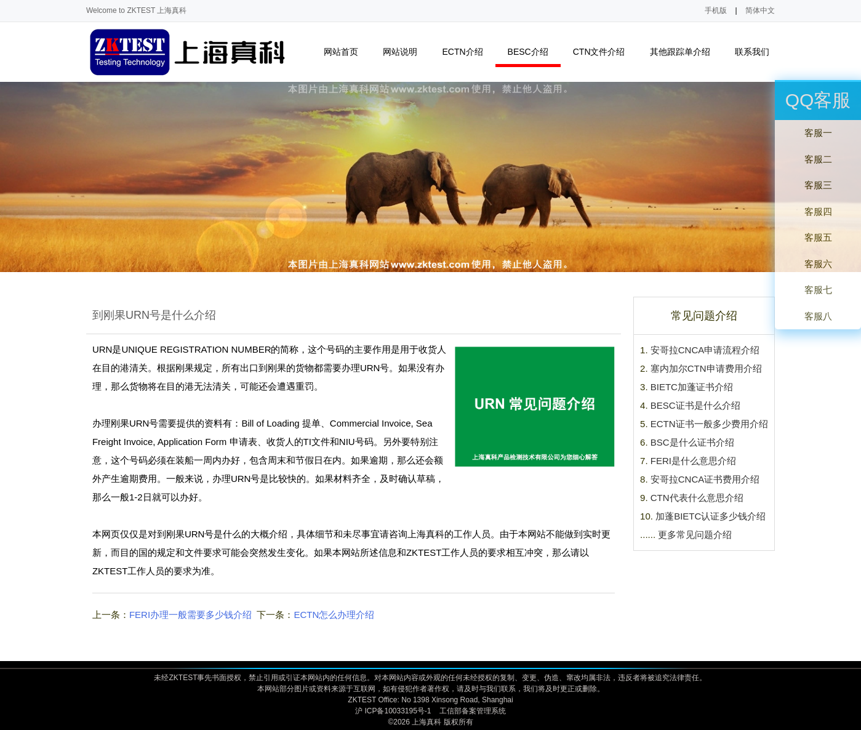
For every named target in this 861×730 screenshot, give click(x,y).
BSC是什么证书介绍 (692, 442)
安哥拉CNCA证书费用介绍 (705, 479)
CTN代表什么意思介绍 (697, 497)
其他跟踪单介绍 (685, 52)
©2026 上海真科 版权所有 (430, 722)
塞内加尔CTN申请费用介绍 (706, 368)
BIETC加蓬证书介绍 (692, 387)
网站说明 (405, 52)
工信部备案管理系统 (472, 711)
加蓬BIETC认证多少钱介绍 (710, 516)
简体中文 (760, 10)
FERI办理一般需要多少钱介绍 (190, 614)
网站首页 (341, 52)
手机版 (716, 10)
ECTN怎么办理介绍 (334, 614)
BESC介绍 (533, 52)
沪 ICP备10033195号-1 (393, 711)
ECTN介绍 (467, 52)
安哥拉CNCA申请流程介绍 (705, 350)
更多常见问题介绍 (695, 534)
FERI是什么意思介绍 (693, 460)
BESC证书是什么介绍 (695, 405)
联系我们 (757, 52)
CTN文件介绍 (604, 52)
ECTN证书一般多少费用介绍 (709, 424)
